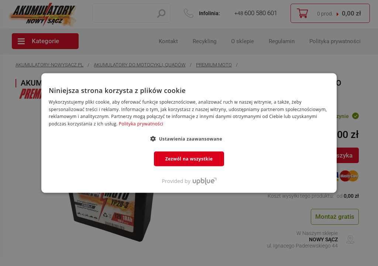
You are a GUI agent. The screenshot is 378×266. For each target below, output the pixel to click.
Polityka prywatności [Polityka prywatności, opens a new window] (141, 124)
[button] (189, 138)
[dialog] (189, 133)
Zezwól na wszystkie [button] (189, 159)
